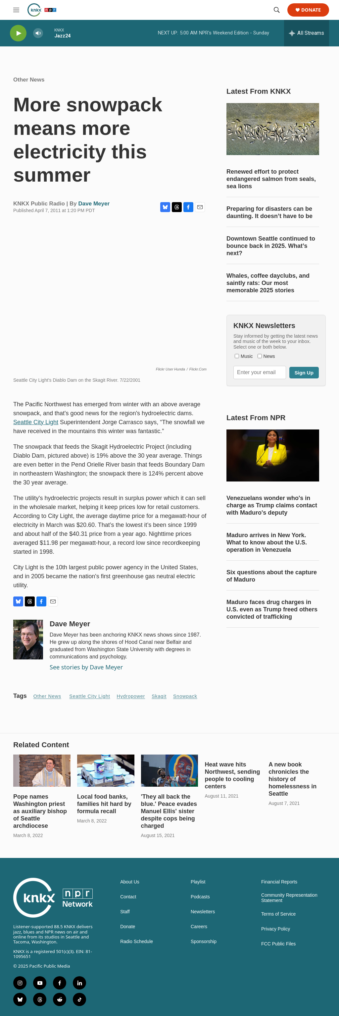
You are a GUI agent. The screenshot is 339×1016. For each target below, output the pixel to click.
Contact (128, 896)
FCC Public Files (278, 943)
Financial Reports (279, 881)
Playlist (198, 881)
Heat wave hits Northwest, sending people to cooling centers (232, 775)
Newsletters (203, 911)
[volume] (38, 33)
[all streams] (306, 33)
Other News (28, 80)
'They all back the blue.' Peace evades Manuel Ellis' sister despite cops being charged (169, 811)
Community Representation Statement (289, 898)
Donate (311, 10)
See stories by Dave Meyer (86, 667)
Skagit (159, 696)
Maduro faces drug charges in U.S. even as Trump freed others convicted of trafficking (271, 609)
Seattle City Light (35, 422)
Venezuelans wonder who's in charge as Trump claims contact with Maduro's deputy (271, 505)
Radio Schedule (136, 941)
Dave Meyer (94, 203)
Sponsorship (204, 941)
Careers (199, 926)
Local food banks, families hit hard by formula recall (104, 804)
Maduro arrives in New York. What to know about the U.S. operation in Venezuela (266, 542)
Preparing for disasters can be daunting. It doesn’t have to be (269, 212)
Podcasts (200, 896)
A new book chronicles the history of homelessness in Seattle (292, 779)
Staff (125, 911)
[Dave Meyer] (28, 639)
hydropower (131, 696)
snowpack (185, 696)
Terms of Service (278, 914)
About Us (129, 881)
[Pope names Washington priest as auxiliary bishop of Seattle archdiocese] (42, 770)
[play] (18, 33)
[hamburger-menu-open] (16, 10)
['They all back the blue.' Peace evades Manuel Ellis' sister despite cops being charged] (169, 770)
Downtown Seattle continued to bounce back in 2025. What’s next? (270, 245)
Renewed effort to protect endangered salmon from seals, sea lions (271, 179)
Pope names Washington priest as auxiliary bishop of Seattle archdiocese (40, 811)
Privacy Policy (275, 929)
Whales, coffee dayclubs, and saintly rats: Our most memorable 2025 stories (268, 283)
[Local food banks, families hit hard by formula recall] (105, 770)
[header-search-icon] (276, 10)
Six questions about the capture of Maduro (271, 576)
